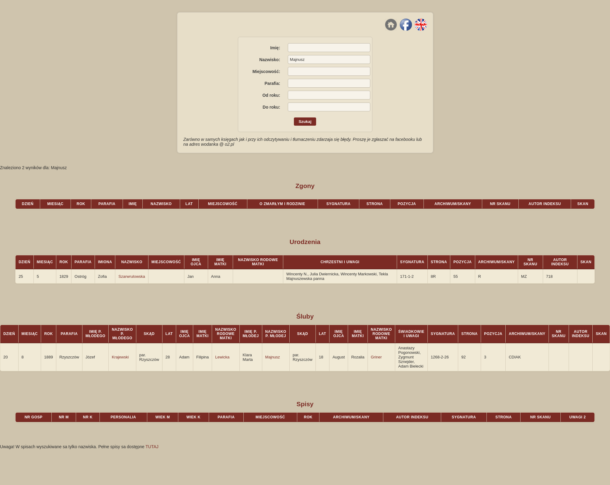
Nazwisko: (269, 59)
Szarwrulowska (131, 276)
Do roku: (271, 107)
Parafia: (272, 83)
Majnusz (272, 357)
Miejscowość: (266, 71)
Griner (376, 357)
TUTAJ (152, 446)
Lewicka (222, 357)
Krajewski (120, 357)
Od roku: (271, 95)
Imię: (275, 47)
